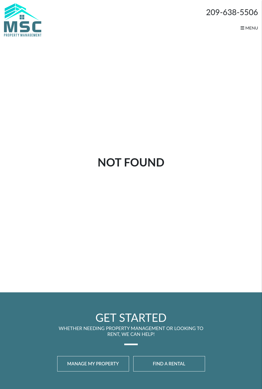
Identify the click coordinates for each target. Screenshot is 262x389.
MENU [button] (249, 27)
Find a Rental (169, 363)
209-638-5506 (232, 12)
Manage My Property (93, 363)
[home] (22, 19)
